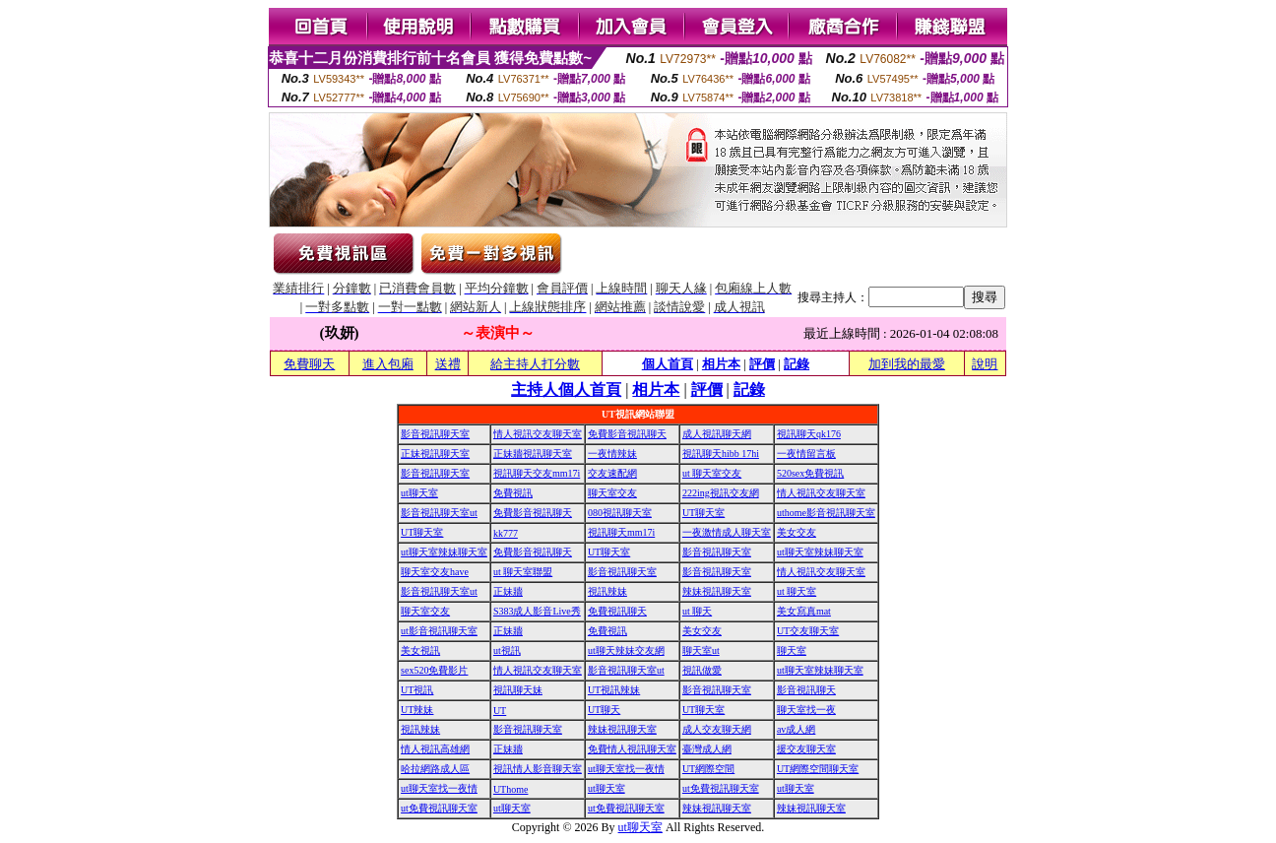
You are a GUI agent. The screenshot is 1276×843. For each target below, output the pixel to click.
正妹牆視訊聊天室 (532, 453)
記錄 (796, 364)
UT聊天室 (703, 512)
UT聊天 (604, 709)
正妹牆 (508, 591)
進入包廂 (388, 364)
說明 (984, 364)
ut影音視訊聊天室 (439, 630)
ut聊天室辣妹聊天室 (444, 552)
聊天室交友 (612, 492)
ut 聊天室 (796, 591)
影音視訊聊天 (806, 689)
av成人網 (796, 729)
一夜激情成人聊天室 (726, 532)
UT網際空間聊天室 (818, 768)
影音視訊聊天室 (435, 433)
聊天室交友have (435, 571)
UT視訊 (417, 689)
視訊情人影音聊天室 (537, 768)
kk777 (505, 533)
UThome (511, 789)
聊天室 (791, 650)
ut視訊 (507, 650)
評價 (762, 364)
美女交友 (796, 532)
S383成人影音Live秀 (537, 611)
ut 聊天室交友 (711, 473)
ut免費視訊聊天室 (720, 788)
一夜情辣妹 (612, 453)
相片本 (721, 364)
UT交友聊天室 (808, 630)
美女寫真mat (804, 611)
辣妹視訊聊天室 (716, 591)
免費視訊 (513, 492)
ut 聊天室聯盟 (522, 571)
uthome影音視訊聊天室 (826, 512)
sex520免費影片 (434, 670)
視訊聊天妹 (517, 689)
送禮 (448, 364)
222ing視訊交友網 (720, 492)
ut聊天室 (419, 492)
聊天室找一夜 (806, 709)
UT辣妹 (417, 709)
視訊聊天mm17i (621, 532)
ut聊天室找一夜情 (626, 768)
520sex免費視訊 (810, 473)
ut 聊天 (697, 611)
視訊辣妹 (607, 591)
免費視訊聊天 (617, 611)
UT (499, 710)
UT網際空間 (708, 768)
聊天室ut (701, 650)
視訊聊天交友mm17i (536, 473)
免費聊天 (309, 364)
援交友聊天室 (806, 749)
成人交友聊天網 (716, 729)
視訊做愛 (702, 670)
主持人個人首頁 (566, 389)
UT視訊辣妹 (614, 689)
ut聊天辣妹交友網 (626, 650)
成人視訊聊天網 (716, 433)
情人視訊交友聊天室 (537, 433)
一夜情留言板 (806, 453)
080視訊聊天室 (620, 512)
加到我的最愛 (906, 364)
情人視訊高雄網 (435, 749)
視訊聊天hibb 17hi (720, 453)
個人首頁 (667, 364)
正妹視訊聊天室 (435, 453)
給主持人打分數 (535, 364)
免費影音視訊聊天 (627, 433)
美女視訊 (420, 650)
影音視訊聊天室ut (439, 512)
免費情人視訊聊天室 (632, 749)
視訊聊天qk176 (809, 433)
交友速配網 (612, 473)
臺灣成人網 (707, 749)
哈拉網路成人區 (435, 768)
